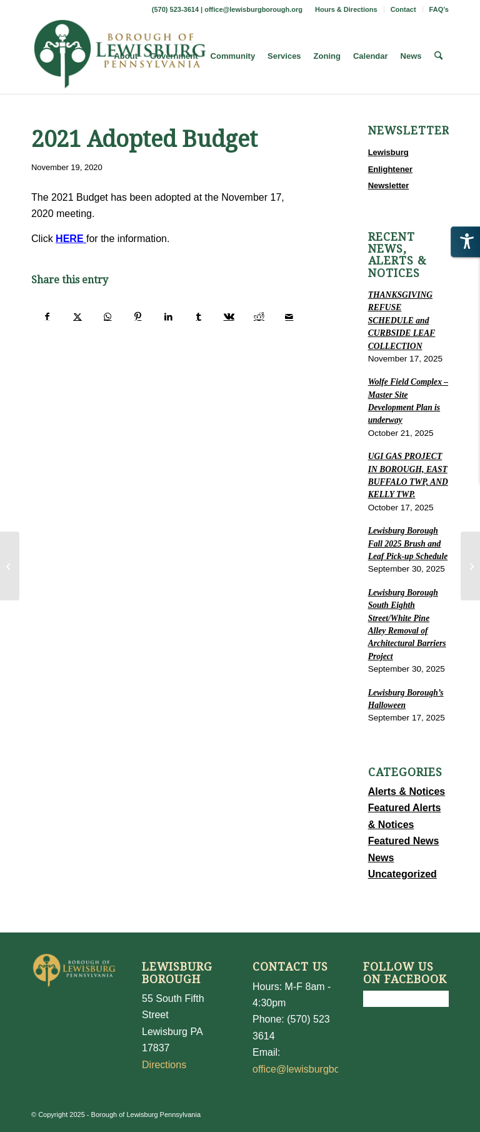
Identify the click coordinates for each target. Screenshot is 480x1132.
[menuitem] (346, 9)
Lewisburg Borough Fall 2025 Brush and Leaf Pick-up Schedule (408, 543)
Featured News (403, 841)
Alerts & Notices (407, 791)
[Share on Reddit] (259, 316)
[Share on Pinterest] (137, 316)
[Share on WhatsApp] (107, 316)
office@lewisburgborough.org (253, 9)
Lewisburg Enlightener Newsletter (390, 169)
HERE (69, 238)
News (381, 857)
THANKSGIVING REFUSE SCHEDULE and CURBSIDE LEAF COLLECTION (402, 320)
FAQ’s (439, 9)
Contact (403, 9)
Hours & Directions (346, 9)
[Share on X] (77, 316)
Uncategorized (402, 874)
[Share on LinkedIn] (168, 316)
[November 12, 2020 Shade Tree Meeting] (9, 566)
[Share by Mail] (289, 316)
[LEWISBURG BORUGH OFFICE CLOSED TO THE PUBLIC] (470, 566)
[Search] (438, 56)
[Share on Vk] (228, 316)
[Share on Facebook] (47, 316)
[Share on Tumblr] (198, 316)
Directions (164, 1064)
